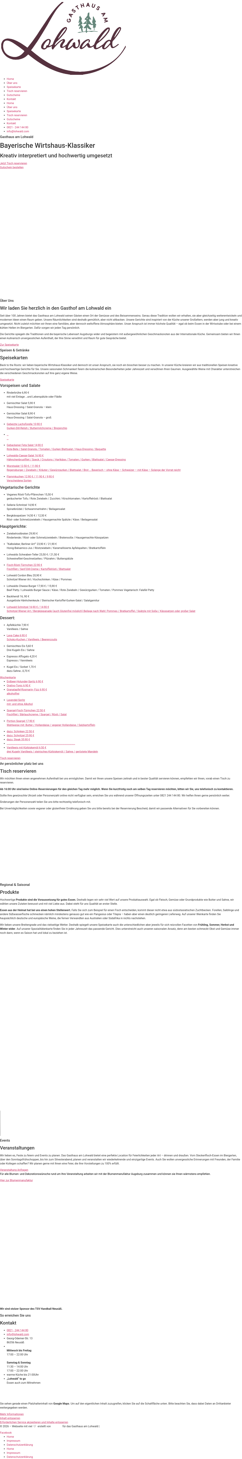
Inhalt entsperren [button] (10, 1418)
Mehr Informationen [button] (12, 1414)
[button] (121, 380)
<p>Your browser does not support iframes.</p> (29, 846)
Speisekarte (14, 87)
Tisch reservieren (17, 91)
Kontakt (11, 99)
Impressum (13, 1440)
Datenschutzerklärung (20, 1444)
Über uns (12, 83)
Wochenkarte (8, 677)
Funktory (56, 1426)
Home (10, 79)
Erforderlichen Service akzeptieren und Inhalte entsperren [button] (34, 1422)
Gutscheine (13, 95)
